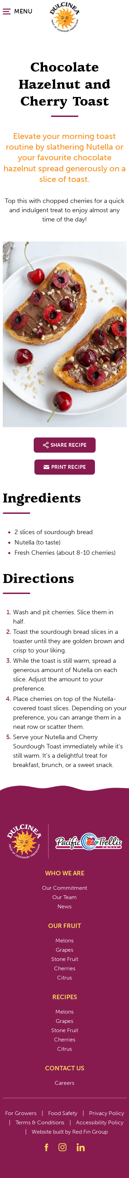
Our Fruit (64, 926)
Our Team (64, 897)
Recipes (64, 997)
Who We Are (64, 873)
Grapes (64, 950)
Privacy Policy (106, 1113)
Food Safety (62, 1113)
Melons (64, 940)
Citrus (64, 977)
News (64, 906)
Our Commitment (64, 888)
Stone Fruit (64, 959)
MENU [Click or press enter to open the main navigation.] (17, 11)
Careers (64, 1083)
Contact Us (64, 1068)
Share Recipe (65, 445)
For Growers (20, 1113)
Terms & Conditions (39, 1122)
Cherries (64, 968)
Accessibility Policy (99, 1122)
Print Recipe (64, 467)
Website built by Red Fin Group (70, 1131)
